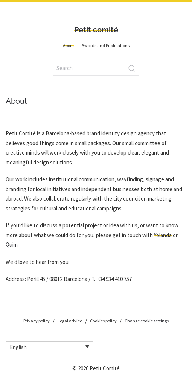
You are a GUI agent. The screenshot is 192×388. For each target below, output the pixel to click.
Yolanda (163, 235)
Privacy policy (36, 321)
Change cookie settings (147, 321)
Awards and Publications (106, 45)
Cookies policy (103, 321)
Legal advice (70, 321)
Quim (12, 244)
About (68, 45)
